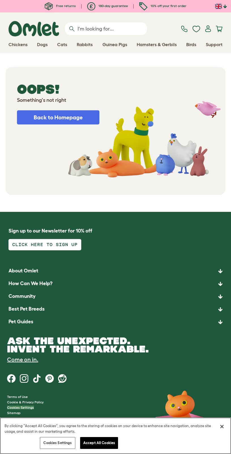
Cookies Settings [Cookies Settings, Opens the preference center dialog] (57, 443)
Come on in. (22, 359)
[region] (115, 436)
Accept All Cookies (99, 443)
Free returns (60, 6)
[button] (115, 322)
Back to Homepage (58, 117)
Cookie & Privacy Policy (25, 402)
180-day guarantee (107, 6)
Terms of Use (17, 397)
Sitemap (13, 413)
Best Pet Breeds (26, 309)
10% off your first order (163, 6)
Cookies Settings (20, 407)
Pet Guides (20, 321)
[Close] (222, 426)
